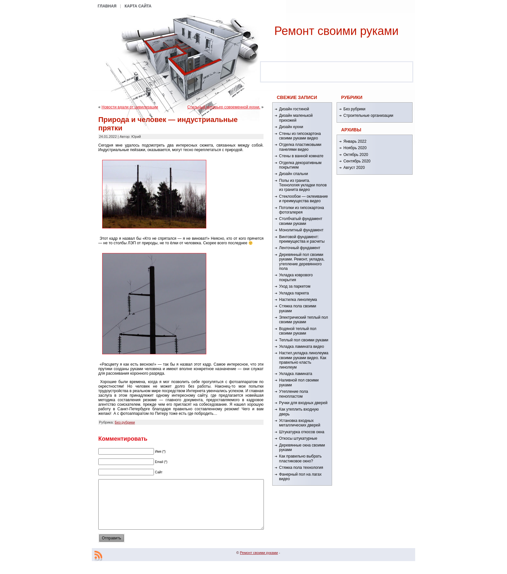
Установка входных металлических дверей (299, 422)
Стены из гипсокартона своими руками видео (300, 135)
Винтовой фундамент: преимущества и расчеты (302, 239)
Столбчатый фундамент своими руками (300, 221)
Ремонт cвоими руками (336, 31)
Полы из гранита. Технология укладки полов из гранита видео (303, 185)
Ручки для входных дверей (303, 403)
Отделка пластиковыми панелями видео (300, 146)
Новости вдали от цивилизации (130, 107)
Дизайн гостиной (294, 109)
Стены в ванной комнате (301, 156)
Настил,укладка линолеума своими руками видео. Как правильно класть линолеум (304, 360)
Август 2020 (354, 167)
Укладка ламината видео (301, 346)
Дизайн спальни (293, 173)
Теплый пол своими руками (303, 340)
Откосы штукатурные (298, 438)
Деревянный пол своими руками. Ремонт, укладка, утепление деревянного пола (301, 261)
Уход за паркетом (294, 286)
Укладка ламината (295, 373)
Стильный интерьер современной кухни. (223, 107)
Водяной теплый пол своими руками (297, 331)
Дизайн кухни (291, 127)
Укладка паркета (294, 293)
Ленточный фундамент (299, 248)
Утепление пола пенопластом (293, 393)
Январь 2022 (354, 141)
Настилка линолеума (298, 299)
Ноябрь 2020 (355, 148)
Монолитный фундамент (301, 230)
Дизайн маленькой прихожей (296, 117)
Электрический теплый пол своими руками (303, 319)
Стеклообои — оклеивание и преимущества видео (303, 198)
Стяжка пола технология (301, 467)
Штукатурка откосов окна (301, 432)
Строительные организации (368, 115)
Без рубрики (125, 422)
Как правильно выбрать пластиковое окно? (300, 458)
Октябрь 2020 (355, 154)
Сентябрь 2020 (357, 161)
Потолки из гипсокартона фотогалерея (301, 210)
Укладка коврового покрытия (296, 277)
